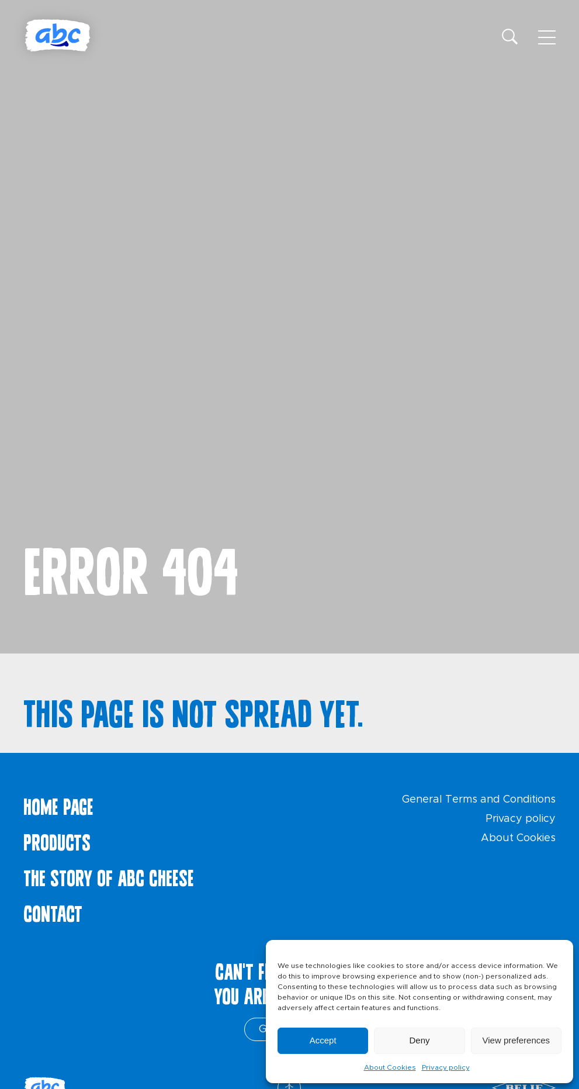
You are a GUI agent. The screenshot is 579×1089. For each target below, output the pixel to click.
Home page (58, 804)
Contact (52, 911)
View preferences (516, 1040)
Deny (419, 1040)
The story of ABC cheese (108, 875)
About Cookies (390, 1067)
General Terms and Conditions (479, 799)
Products (57, 840)
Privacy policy (446, 1067)
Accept (323, 1040)
